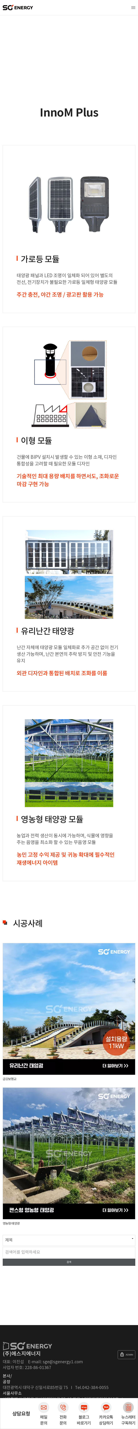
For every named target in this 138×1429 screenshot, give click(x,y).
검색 (69, 1262)
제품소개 (18, 34)
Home (5, 34)
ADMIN (126, 1354)
